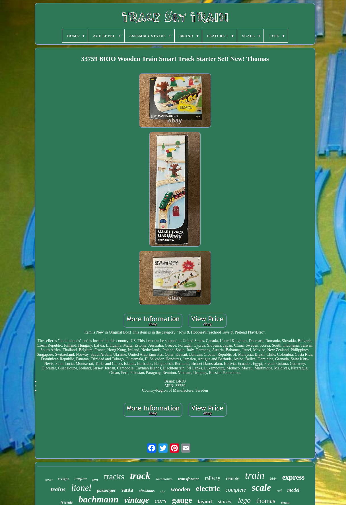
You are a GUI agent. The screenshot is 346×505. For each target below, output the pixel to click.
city (162, 491)
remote (232, 478)
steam (285, 502)
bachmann (98, 499)
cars (160, 500)
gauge (182, 500)
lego (244, 500)
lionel (81, 488)
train (254, 475)
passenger (106, 490)
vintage (136, 499)
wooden (180, 489)
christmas (147, 490)
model (293, 490)
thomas (265, 500)
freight (63, 479)
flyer (95, 479)
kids (273, 479)
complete (235, 489)
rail (279, 491)
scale (261, 487)
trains (58, 489)
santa (127, 490)
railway (212, 478)
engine (81, 478)
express (293, 477)
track (140, 476)
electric (208, 488)
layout (205, 501)
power (49, 479)
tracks (114, 476)
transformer (188, 479)
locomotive (164, 479)
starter (225, 501)
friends (67, 502)
